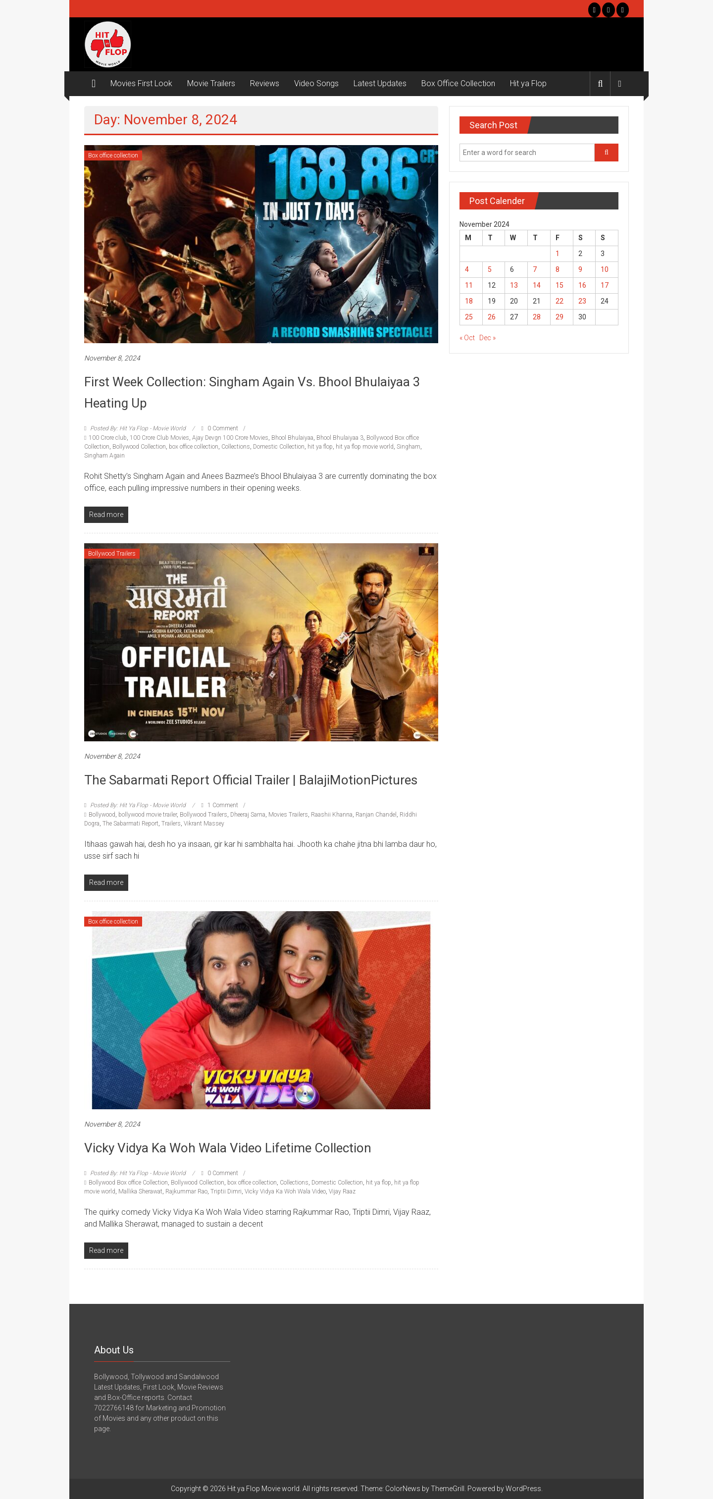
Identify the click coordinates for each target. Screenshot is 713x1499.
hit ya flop (320, 446)
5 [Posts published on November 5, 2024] (490, 269)
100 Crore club (108, 437)
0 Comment (219, 428)
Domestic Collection (279, 446)
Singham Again (104, 455)
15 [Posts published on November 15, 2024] (559, 285)
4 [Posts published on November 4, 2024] (467, 269)
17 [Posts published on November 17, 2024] (605, 285)
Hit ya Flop (528, 83)
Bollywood (102, 814)
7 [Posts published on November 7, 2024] (535, 269)
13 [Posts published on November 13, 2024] (514, 285)
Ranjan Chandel (376, 814)
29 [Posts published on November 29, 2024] (559, 317)
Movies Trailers (288, 814)
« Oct (467, 338)
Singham (408, 446)
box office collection (193, 446)
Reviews (264, 83)
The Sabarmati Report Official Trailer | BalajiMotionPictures (250, 780)
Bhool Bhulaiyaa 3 (339, 437)
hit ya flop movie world (365, 446)
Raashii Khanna (332, 814)
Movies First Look (141, 83)
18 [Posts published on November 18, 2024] (469, 301)
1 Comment (219, 805)
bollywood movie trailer (147, 814)
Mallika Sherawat (140, 1191)
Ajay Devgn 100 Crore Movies (230, 437)
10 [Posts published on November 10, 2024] (605, 269)
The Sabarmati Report (130, 823)
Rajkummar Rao (186, 1191)
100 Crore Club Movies (159, 437)
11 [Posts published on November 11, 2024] (469, 285)
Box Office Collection (458, 83)
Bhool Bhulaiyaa (292, 437)
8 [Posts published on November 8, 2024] (558, 269)
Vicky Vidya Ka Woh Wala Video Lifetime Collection (227, 1147)
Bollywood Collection (139, 446)
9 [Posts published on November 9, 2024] (580, 269)
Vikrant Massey (204, 823)
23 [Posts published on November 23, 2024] (582, 301)
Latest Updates (380, 83)
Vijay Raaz (342, 1191)
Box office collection (113, 155)
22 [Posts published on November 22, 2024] (559, 301)
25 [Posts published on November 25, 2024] (469, 317)
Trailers (171, 823)
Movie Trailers (211, 83)
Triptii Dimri (226, 1191)
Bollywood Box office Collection (128, 1182)
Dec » (487, 338)
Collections (235, 446)
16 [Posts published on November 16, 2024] (582, 285)
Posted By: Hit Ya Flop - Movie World (138, 428)
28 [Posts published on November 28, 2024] (537, 317)
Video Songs (316, 83)
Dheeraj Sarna (247, 814)
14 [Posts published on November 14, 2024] (537, 285)
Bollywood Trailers (112, 553)
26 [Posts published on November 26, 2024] (492, 317)
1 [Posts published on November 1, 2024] (558, 254)
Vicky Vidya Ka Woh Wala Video (285, 1191)
